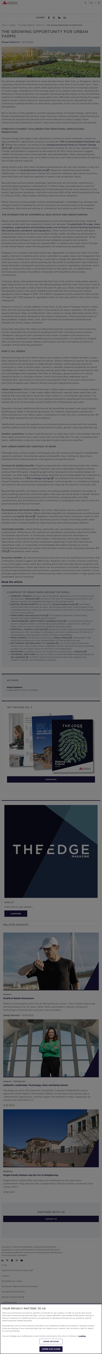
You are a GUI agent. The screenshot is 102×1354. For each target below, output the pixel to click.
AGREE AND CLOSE (51, 1349)
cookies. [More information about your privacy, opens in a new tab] (82, 1336)
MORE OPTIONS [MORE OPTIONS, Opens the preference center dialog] (51, 1341)
